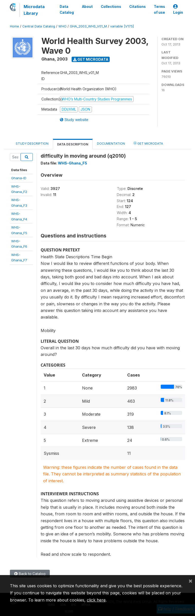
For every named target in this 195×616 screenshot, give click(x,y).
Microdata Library (34, 10)
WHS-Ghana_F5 (72, 163)
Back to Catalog (29, 574)
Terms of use (159, 9)
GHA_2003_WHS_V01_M (88, 26)
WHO (62, 26)
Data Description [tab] (72, 144)
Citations (137, 7)
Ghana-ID (18, 178)
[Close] (190, 581)
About (87, 7)
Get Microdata (90, 59)
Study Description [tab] (32, 143)
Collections (111, 7)
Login (178, 9)
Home (14, 26)
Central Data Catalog (38, 26)
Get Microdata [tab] (148, 143)
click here (96, 600)
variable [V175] (122, 26)
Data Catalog (67, 9)
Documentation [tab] (111, 143)
